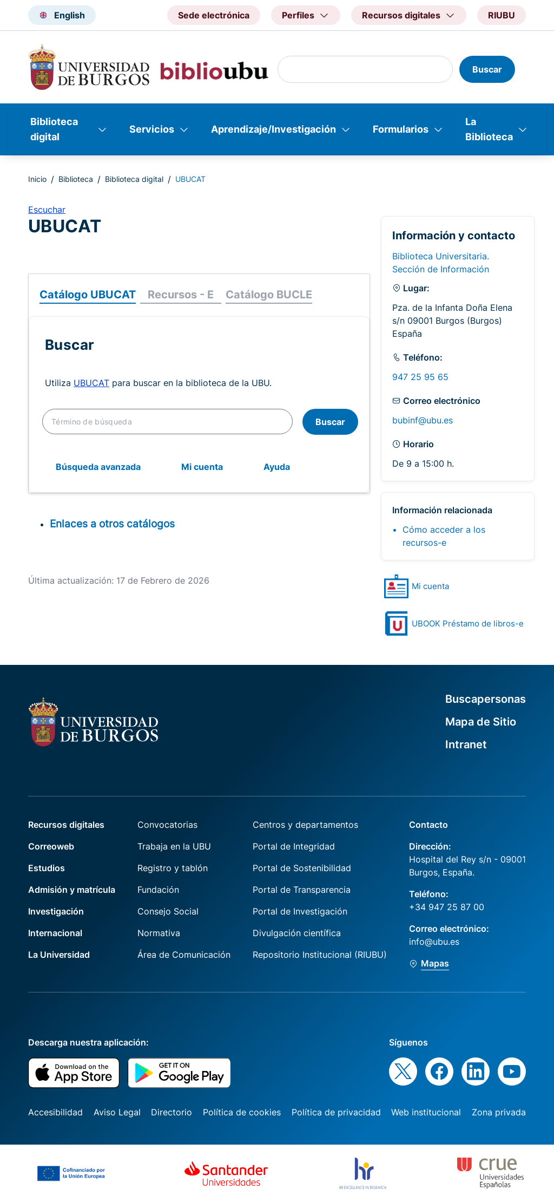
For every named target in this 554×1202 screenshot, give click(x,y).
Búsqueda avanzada (98, 466)
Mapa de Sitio (480, 721)
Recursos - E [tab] (181, 294)
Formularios (400, 129)
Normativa (158, 932)
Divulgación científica (297, 932)
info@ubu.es (434, 941)
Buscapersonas (485, 699)
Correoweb (51, 846)
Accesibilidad (55, 1112)
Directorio (171, 1112)
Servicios (151, 129)
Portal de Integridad (294, 846)
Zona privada (499, 1112)
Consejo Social (168, 911)
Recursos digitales (66, 824)
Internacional (55, 932)
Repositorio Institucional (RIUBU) (320, 954)
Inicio (37, 179)
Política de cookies (242, 1112)
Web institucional (426, 1112)
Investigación (56, 911)
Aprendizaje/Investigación (273, 129)
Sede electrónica (213, 15)
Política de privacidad (336, 1112)
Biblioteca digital (54, 129)
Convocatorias (167, 824)
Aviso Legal (117, 1112)
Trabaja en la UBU (174, 846)
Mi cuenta (202, 466)
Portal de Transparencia (302, 889)
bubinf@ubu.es (422, 420)
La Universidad (59, 954)
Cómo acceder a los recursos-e (444, 536)
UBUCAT (91, 382)
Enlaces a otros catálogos (112, 523)
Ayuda (276, 466)
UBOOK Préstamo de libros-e (468, 623)
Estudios (46, 868)
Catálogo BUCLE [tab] (269, 294)
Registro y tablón (172, 868)
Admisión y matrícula (71, 889)
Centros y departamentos (305, 824)
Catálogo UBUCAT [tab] (87, 294)
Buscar (330, 421)
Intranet (466, 744)
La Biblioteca (489, 129)
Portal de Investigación (300, 911)
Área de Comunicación (183, 954)
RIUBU (501, 15)
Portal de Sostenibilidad (302, 868)
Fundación (158, 889)
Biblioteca (75, 179)
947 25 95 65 (420, 376)
